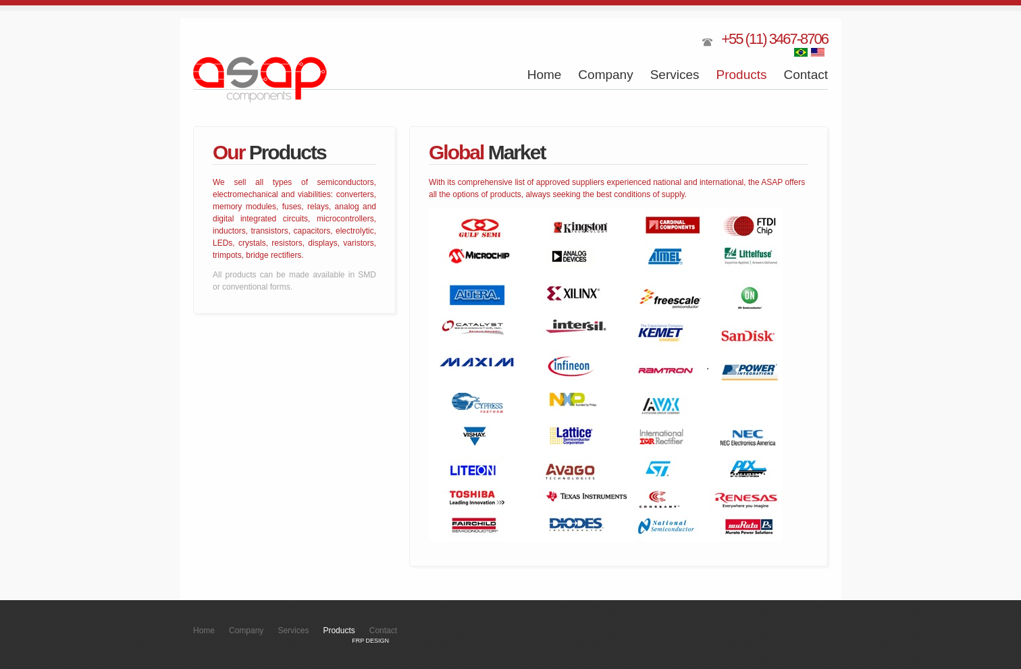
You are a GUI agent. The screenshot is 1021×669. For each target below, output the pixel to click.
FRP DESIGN (370, 640)
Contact (806, 75)
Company (605, 75)
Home (544, 75)
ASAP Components (260, 80)
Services (675, 75)
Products (741, 75)
